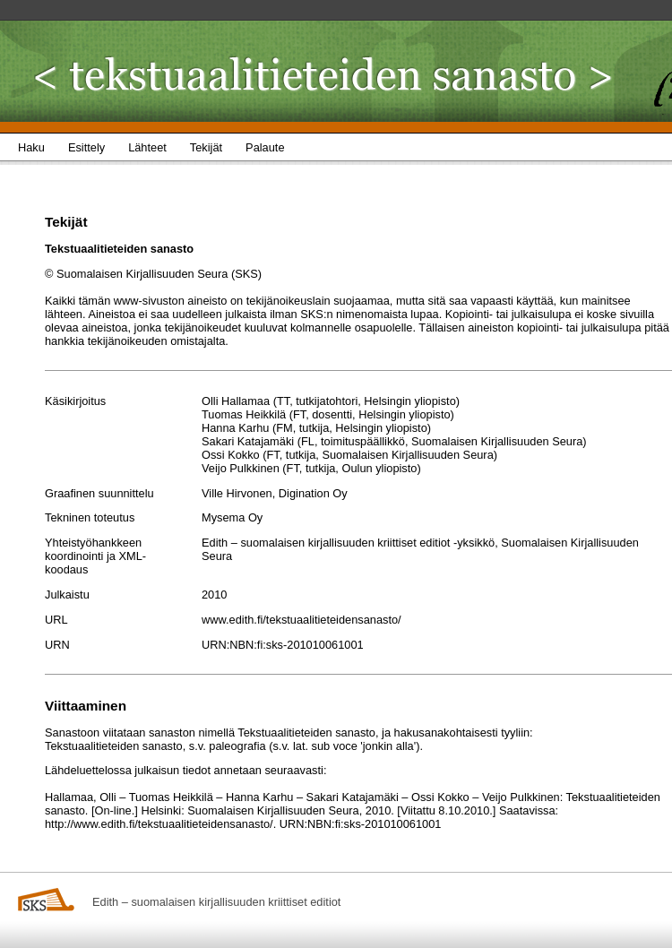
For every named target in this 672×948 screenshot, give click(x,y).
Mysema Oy (232, 517)
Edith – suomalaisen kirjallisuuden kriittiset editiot (216, 902)
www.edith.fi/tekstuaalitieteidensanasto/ (301, 619)
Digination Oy (313, 493)
